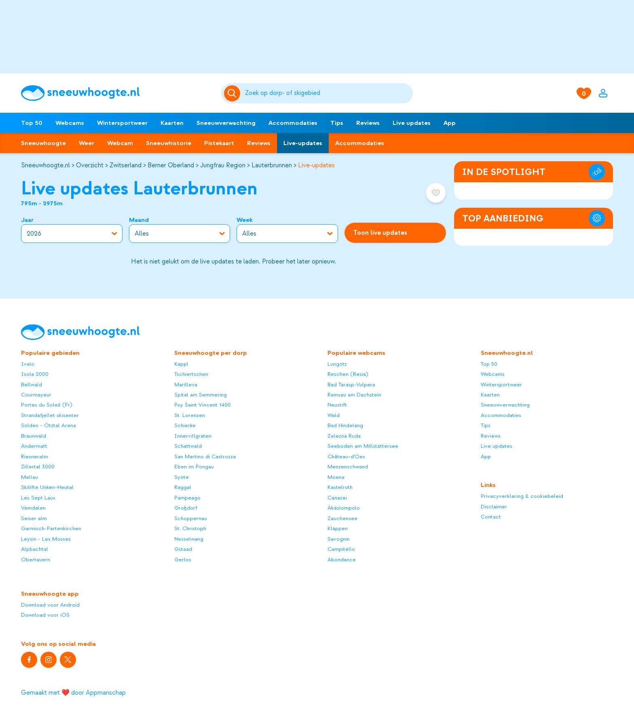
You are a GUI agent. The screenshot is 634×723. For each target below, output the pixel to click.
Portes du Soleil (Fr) (46, 405)
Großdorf (185, 508)
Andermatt (34, 446)
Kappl (181, 363)
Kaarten (172, 123)
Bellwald (31, 384)
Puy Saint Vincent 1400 (202, 405)
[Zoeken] (327, 93)
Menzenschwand (348, 467)
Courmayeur (36, 394)
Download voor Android (50, 604)
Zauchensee (342, 518)
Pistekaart (219, 143)
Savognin (339, 538)
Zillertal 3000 (38, 467)
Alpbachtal (34, 549)
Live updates (412, 123)
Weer (86, 143)
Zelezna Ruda (344, 435)
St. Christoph (190, 528)
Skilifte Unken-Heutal (47, 487)
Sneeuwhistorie (168, 143)
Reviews (368, 123)
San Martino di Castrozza (205, 456)
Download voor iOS (45, 615)
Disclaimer (494, 506)
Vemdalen (33, 508)
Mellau (29, 477)
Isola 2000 (35, 374)
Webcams (69, 123)
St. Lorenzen (189, 415)
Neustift (337, 405)
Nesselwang (188, 538)
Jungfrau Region (222, 165)
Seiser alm (34, 518)
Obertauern (35, 559)
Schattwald (188, 446)
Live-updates (302, 143)
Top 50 (31, 123)
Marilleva (185, 384)
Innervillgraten (192, 435)
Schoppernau (190, 518)
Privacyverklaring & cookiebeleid (522, 496)
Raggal (182, 487)
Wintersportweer (122, 123)
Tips (336, 123)
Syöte (181, 477)
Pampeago (187, 497)
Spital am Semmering (200, 394)
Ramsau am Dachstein (354, 394)
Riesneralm (34, 456)
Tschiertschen (191, 374)
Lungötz (337, 363)
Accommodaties (292, 123)
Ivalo (27, 363)
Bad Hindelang (345, 425)
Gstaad (183, 549)
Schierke (185, 425)
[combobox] (327, 93)
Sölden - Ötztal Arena (48, 425)
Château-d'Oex (346, 456)
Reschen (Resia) (348, 374)
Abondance (342, 559)
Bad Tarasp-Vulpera (351, 384)
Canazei (337, 497)
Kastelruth (340, 487)
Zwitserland (126, 165)
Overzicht (90, 165)
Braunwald (33, 435)
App (450, 123)
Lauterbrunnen (271, 165)
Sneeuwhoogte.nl (45, 165)
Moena (336, 477)
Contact (491, 517)
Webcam (120, 143)
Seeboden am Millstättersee (363, 446)
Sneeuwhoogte (43, 143)
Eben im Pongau (194, 467)
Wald (334, 415)
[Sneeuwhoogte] (117, 93)
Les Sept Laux (38, 497)
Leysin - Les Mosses (46, 538)
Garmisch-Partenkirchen (51, 528)
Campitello (341, 549)
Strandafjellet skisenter (50, 415)
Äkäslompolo (344, 508)
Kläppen (338, 528)
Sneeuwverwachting (226, 123)
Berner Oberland (171, 165)
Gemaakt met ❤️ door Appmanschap (73, 693)
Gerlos (182, 559)
